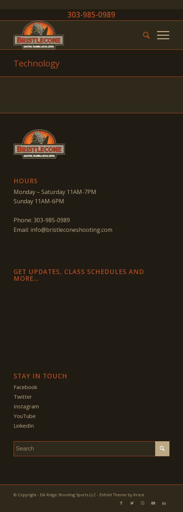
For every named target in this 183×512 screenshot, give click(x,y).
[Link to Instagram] (142, 503)
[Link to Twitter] (132, 503)
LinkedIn (24, 425)
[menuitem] (143, 35)
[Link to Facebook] (121, 503)
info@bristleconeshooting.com (71, 230)
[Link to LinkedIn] (164, 503)
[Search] (143, 35)
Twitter (23, 396)
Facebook (25, 387)
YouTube (25, 415)
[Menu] (159, 35)
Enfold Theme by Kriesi (122, 494)
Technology (37, 63)
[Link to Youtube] (153, 503)
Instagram (26, 406)
